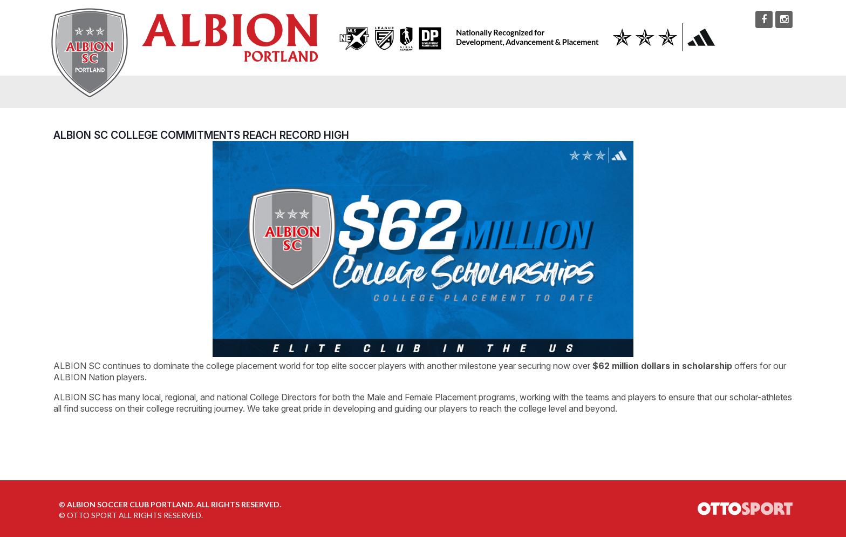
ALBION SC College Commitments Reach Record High (201, 135)
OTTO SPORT (92, 515)
